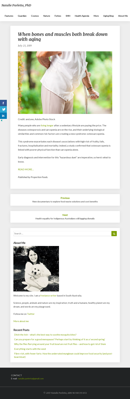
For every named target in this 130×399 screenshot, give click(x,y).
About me (123, 16)
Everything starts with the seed (30, 348)
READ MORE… (26, 169)
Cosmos (35, 16)
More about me (21, 321)
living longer (47, 125)
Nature (46, 16)
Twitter (31, 314)
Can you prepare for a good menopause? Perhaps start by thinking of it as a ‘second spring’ (59, 339)
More (96, 16)
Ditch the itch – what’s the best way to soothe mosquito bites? (45, 334)
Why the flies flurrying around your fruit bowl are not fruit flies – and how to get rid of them (60, 344)
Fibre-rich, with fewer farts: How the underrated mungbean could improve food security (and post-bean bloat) (63, 355)
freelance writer (48, 295)
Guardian (22, 16)
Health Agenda (82, 16)
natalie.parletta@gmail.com (31, 378)
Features (9, 16)
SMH (68, 16)
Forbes (58, 16)
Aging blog (108, 16)
